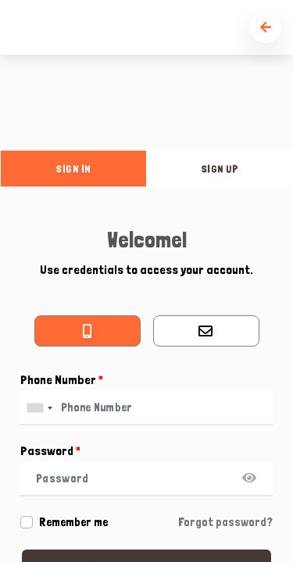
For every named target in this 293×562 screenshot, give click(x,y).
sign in (73, 168)
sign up (220, 168)
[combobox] (39, 408)
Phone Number (61, 379)
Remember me (73, 522)
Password (50, 450)
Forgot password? (225, 522)
